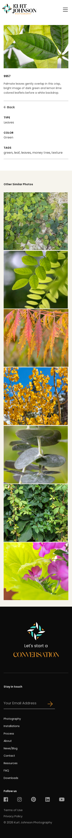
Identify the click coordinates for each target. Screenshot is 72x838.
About (8, 741)
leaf (17, 152)
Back (9, 107)
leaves (26, 152)
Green (8, 137)
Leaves (9, 122)
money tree (41, 152)
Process (9, 733)
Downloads (11, 778)
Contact (9, 756)
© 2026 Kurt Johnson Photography (28, 822)
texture (57, 152)
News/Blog (10, 748)
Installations (12, 726)
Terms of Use (13, 810)
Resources (10, 763)
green (8, 152)
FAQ (6, 770)
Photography (12, 719)
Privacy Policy (13, 816)
